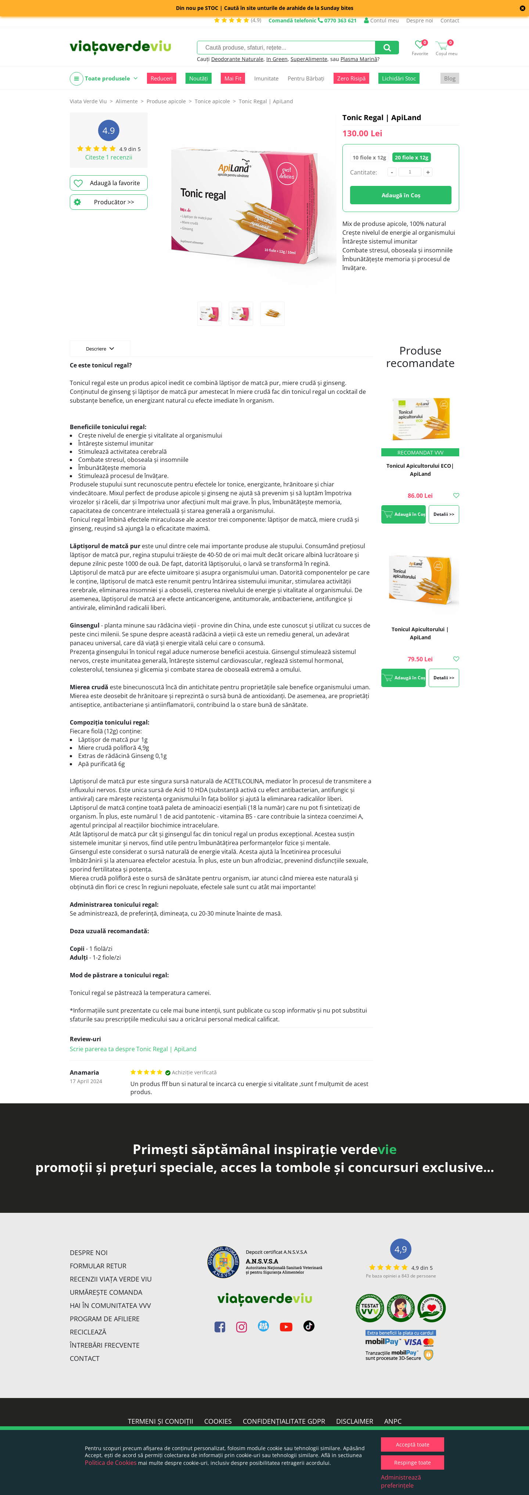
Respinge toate (412, 1462)
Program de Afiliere (105, 1318)
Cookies (218, 1421)
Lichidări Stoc (399, 78)
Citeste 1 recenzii (108, 157)
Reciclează (88, 1331)
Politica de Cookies (111, 1463)
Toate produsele (104, 79)
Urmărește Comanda (106, 1292)
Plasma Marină (359, 58)
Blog (450, 78)
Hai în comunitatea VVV (110, 1305)
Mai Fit (232, 78)
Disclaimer (354, 1421)
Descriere (100, 348)
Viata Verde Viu (88, 101)
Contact (449, 20)
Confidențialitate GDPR (284, 1421)
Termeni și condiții (160, 1421)
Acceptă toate (412, 1444)
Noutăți (198, 78)
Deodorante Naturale (237, 58)
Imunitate (266, 78)
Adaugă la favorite (107, 183)
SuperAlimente (309, 58)
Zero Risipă (351, 78)
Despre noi (419, 20)
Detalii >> (443, 514)
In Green (277, 58)
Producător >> (104, 202)
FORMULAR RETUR (98, 1265)
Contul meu (381, 20)
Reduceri (162, 78)
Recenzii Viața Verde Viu (111, 1279)
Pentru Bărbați (306, 78)
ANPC (393, 1421)
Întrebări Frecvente (105, 1345)
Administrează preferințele (401, 1481)
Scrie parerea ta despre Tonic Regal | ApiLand (133, 1049)
